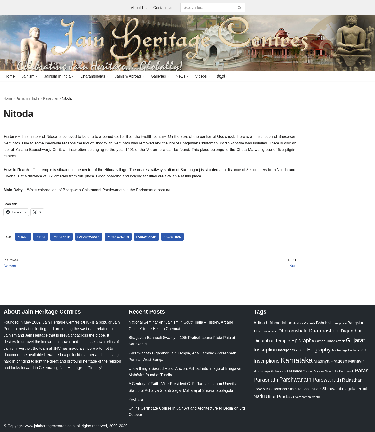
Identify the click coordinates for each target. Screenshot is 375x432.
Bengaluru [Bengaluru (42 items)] (356, 323)
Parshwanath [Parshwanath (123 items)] (295, 380)
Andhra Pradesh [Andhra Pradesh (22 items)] (304, 323)
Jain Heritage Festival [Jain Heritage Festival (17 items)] (344, 350)
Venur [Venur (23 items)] (316, 397)
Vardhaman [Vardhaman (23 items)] (303, 397)
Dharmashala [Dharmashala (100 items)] (324, 331)
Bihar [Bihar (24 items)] (257, 331)
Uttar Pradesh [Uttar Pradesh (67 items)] (280, 396)
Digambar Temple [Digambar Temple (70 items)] (272, 340)
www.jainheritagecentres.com (50, 426)
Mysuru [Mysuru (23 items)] (319, 371)
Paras (40, 236)
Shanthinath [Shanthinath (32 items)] (311, 389)
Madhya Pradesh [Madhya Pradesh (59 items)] (330, 361)
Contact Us (162, 8)
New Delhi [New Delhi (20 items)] (331, 371)
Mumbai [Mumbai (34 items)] (295, 371)
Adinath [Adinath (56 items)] (261, 322)
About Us (139, 8)
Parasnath (61, 236)
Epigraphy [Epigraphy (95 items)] (302, 340)
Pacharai (136, 399)
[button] (37, 76)
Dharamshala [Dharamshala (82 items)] (293, 330)
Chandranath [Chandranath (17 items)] (269, 331)
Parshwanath (118, 236)
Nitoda (22, 236)
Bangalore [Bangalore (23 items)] (339, 323)
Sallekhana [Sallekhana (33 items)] (278, 389)
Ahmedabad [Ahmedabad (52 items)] (281, 323)
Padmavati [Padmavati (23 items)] (346, 371)
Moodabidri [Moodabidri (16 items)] (281, 371)
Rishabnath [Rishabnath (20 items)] (261, 389)
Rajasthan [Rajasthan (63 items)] (352, 379)
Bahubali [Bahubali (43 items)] (323, 323)
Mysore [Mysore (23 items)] (308, 371)
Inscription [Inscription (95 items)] (265, 350)
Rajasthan (50, 98)
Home (10, 76)
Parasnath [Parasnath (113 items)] (266, 380)
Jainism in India (27, 98)
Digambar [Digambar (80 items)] (351, 330)
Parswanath (146, 236)
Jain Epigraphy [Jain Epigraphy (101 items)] (313, 350)
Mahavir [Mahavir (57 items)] (356, 361)
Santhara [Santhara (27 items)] (294, 389)
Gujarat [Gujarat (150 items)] (355, 340)
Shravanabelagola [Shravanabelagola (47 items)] (338, 389)
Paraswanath (88, 236)
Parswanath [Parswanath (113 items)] (326, 380)
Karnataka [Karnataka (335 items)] (297, 360)
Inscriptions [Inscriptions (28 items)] (286, 350)
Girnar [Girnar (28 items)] (320, 341)
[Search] (207, 7)
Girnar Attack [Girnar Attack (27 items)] (335, 341)
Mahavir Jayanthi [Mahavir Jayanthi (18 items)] (264, 371)
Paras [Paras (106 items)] (362, 370)
